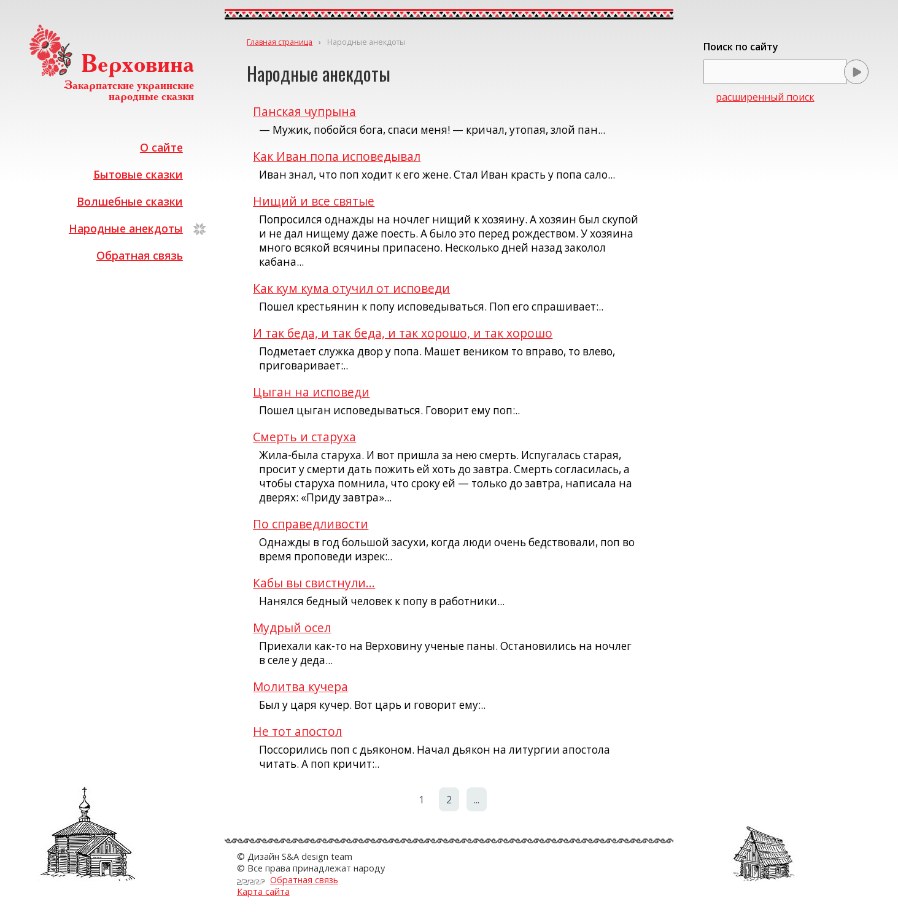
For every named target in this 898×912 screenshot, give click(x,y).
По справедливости (310, 524)
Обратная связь (139, 255)
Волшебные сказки (130, 201)
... (476, 799)
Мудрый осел (292, 627)
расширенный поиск (765, 97)
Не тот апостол (297, 731)
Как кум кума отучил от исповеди (351, 288)
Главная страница (279, 42)
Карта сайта (263, 891)
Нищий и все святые (313, 201)
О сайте (161, 147)
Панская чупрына (304, 111)
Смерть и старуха (304, 436)
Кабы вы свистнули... (314, 582)
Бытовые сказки (138, 174)
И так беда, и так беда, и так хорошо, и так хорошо (402, 333)
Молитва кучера (300, 686)
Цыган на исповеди (311, 392)
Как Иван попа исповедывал (336, 156)
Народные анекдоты (126, 228)
